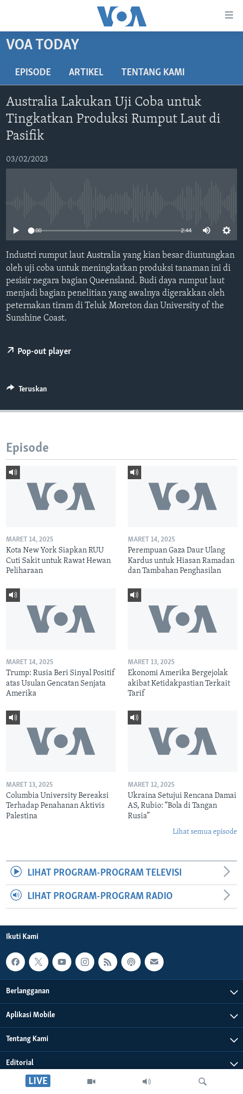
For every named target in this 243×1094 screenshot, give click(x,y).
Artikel (86, 73)
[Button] (26, 391)
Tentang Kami (153, 73)
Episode (33, 73)
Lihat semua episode (205, 832)
